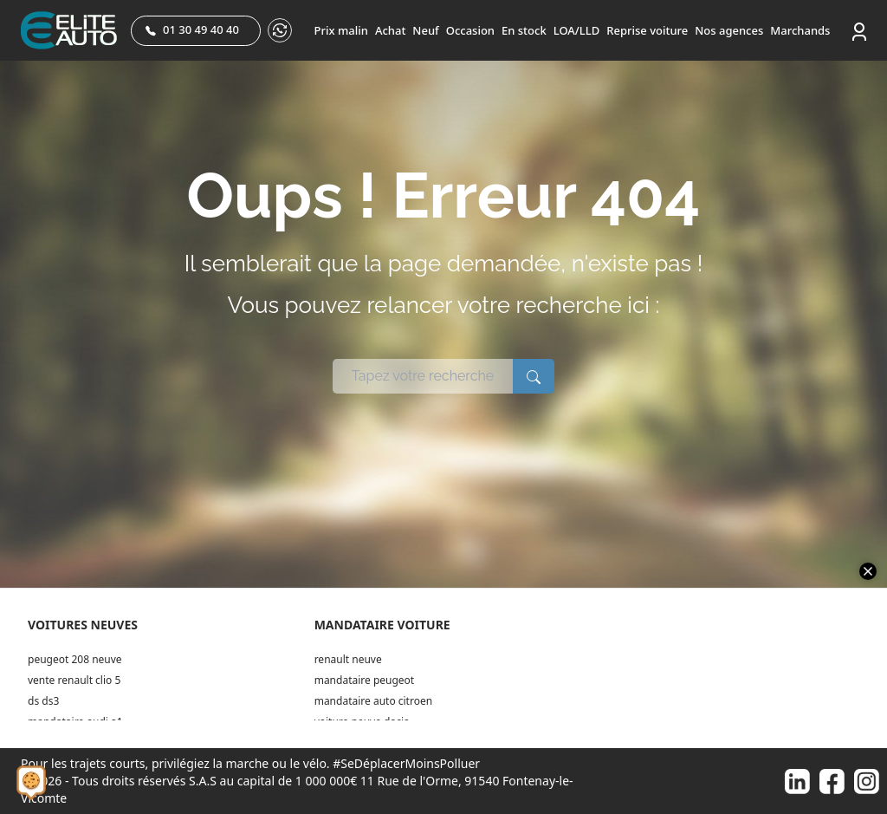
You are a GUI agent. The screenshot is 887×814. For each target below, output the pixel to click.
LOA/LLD (577, 30)
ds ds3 (43, 701)
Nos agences (729, 30)
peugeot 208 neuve (75, 659)
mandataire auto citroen (373, 701)
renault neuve (348, 659)
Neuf (425, 30)
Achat (390, 30)
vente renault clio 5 (74, 680)
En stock (524, 30)
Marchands (800, 30)
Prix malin (341, 30)
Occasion (470, 30)
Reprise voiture (647, 30)
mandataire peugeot (364, 680)
